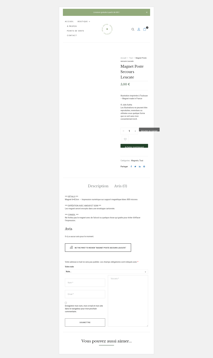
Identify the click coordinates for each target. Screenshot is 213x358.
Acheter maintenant (134, 147)
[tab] (98, 186)
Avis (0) (120, 186)
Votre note (69, 267)
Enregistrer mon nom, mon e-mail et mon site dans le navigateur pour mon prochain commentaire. (84, 309)
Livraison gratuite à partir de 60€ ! (106, 12)
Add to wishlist (125, 139)
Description (98, 186)
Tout (131, 58)
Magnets (135, 160)
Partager (124, 166)
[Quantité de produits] (129, 131)
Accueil (123, 58)
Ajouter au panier (149, 130)
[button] (145, 29)
